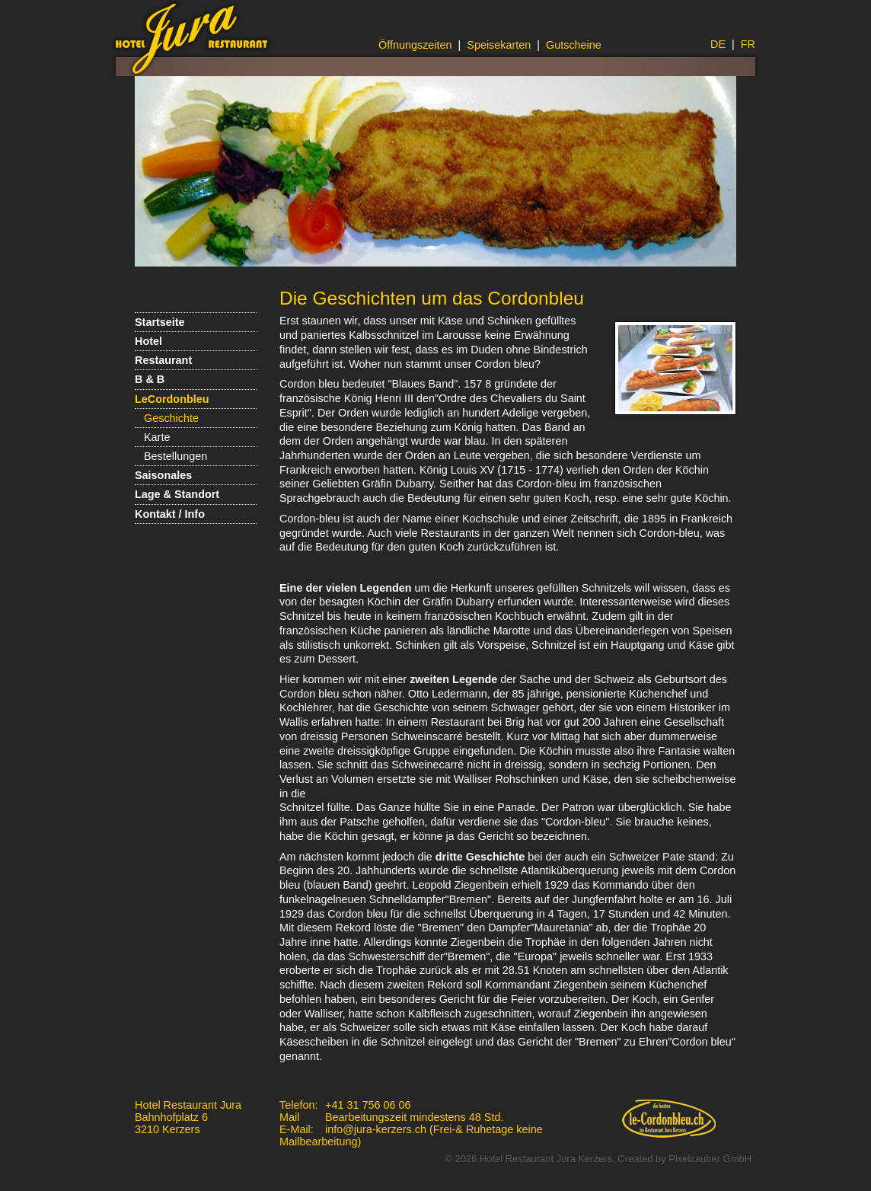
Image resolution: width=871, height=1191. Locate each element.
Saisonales (163, 475)
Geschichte (171, 418)
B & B (149, 379)
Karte (157, 437)
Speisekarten (499, 45)
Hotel (148, 341)
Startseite (160, 322)
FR (748, 44)
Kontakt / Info (170, 514)
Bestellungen (175, 456)
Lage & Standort (177, 494)
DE (718, 44)
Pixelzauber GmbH (709, 1158)
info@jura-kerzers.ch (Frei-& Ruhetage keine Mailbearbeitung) (411, 1135)
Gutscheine (573, 45)
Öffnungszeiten (415, 45)
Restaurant (163, 360)
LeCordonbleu (172, 399)
